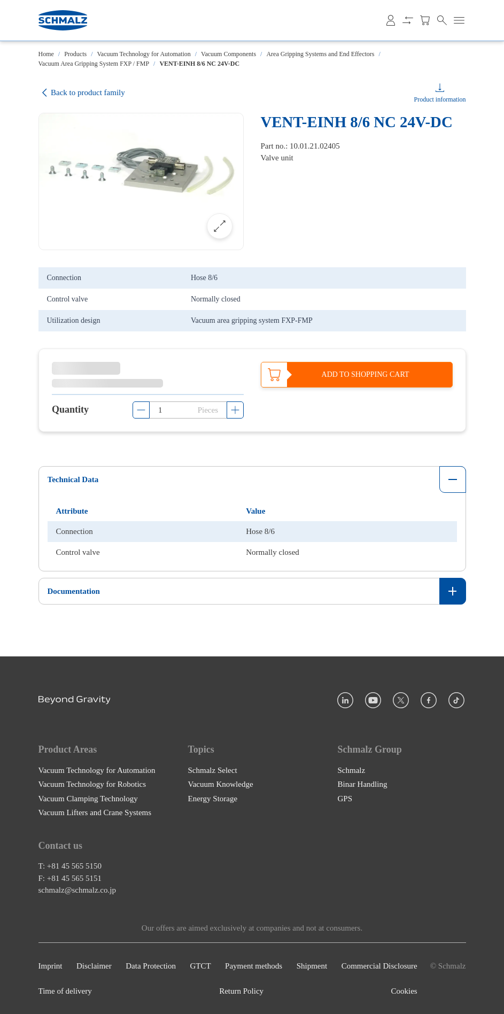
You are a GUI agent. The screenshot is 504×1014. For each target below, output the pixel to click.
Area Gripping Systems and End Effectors (320, 54)
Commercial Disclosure (379, 966)
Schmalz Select (212, 769)
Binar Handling (362, 784)
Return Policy (241, 991)
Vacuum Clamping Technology (88, 798)
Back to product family (81, 93)
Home (46, 54)
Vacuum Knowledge (220, 784)
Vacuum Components (228, 54)
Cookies (404, 991)
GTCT (200, 966)
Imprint (50, 966)
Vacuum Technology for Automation (144, 54)
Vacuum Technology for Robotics (92, 784)
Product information (440, 99)
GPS (345, 798)
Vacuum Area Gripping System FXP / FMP (94, 63)
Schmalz (352, 769)
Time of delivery (65, 991)
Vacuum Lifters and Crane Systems (95, 812)
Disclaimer (94, 966)
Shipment (312, 966)
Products (75, 54)
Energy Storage (213, 798)
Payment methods (253, 966)
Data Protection (151, 966)
